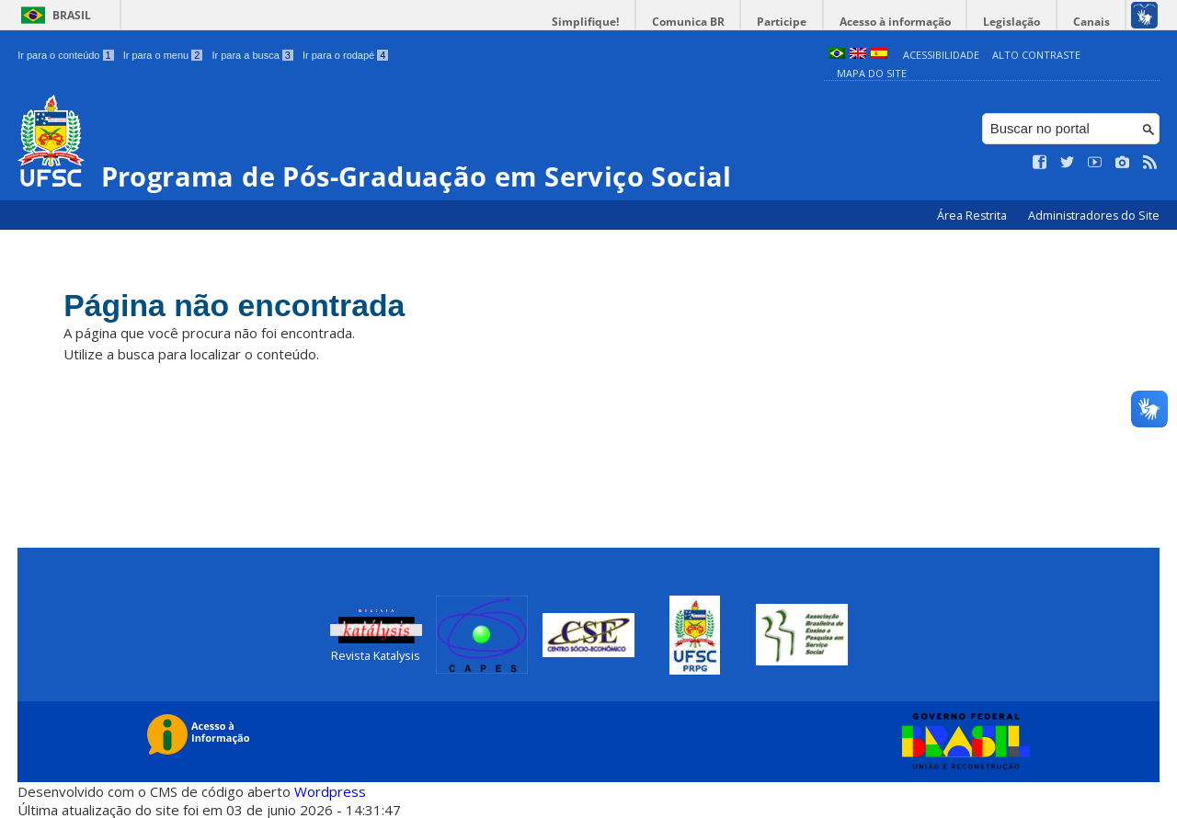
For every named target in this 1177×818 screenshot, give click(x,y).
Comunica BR (698, 21)
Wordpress (330, 790)
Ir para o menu (163, 55)
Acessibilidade (941, 55)
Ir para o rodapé (345, 55)
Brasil (71, 15)
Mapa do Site (872, 73)
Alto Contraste (1036, 55)
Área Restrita (973, 215)
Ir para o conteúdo (65, 55)
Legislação (1015, 21)
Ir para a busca (252, 55)
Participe (790, 21)
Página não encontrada (240, 306)
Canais (1092, 21)
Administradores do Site (1094, 215)
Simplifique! (598, 21)
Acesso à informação (900, 21)
